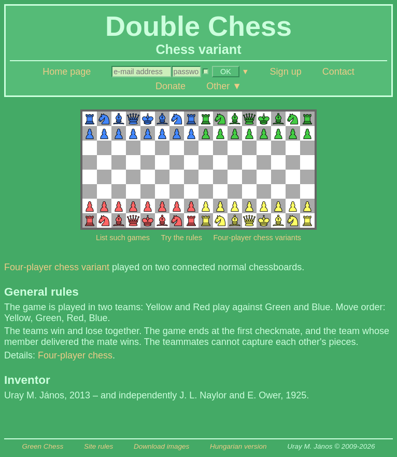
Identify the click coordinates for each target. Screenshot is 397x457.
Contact (338, 71)
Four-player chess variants (258, 237)
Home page (66, 71)
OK (225, 71)
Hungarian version (238, 446)
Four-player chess (75, 355)
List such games (123, 237)
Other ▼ (224, 86)
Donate (170, 86)
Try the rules (181, 237)
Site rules (98, 446)
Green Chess (43, 446)
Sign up (286, 71)
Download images (161, 446)
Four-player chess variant (56, 267)
